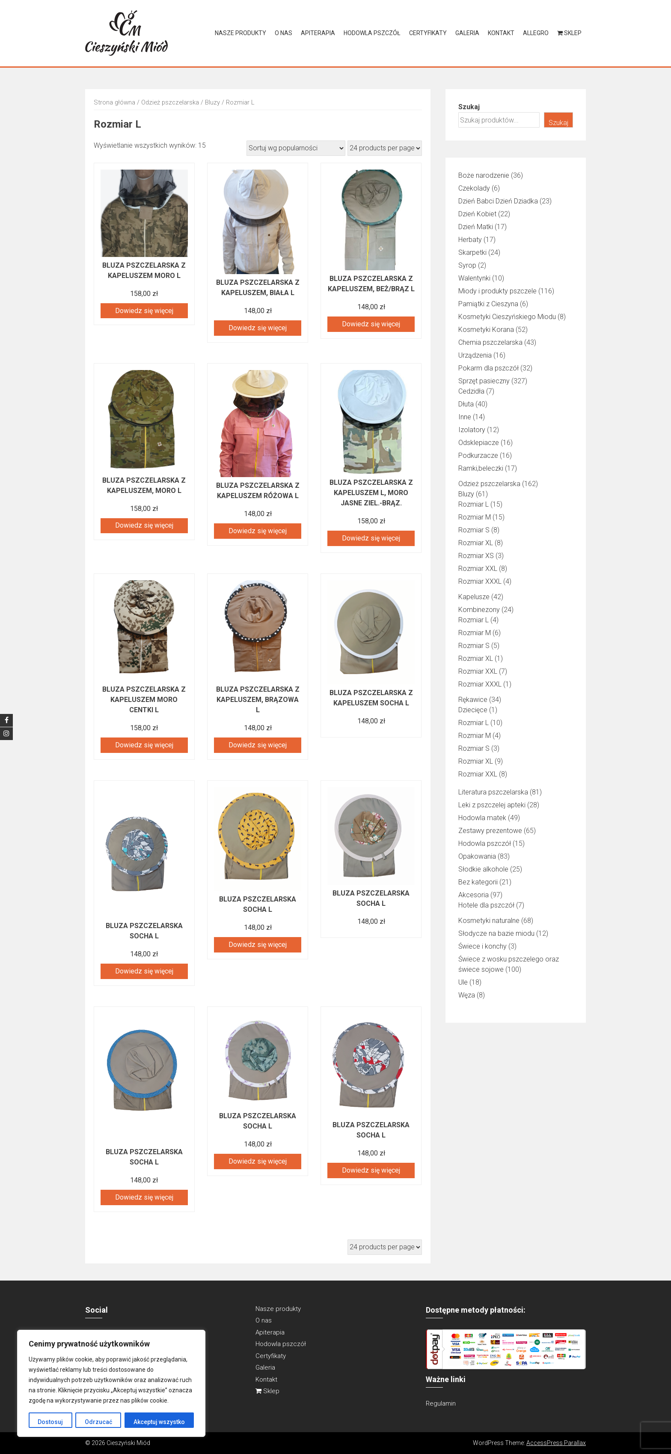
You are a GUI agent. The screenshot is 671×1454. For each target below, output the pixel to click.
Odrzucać (98, 1421)
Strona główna (114, 102)
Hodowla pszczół (372, 33)
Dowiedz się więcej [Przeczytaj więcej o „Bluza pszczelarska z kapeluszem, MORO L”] (144, 525)
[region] (111, 1383)
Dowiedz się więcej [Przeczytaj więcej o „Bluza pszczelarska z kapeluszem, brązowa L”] (258, 745)
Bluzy (212, 102)
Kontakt (501, 33)
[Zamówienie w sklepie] (295, 148)
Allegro (536, 33)
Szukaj (469, 107)
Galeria (467, 33)
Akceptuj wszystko (159, 1421)
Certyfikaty (428, 33)
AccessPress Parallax (556, 1442)
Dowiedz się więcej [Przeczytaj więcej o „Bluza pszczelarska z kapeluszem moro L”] (144, 311)
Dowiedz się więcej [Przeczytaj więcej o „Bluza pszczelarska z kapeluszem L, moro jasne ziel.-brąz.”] (371, 538)
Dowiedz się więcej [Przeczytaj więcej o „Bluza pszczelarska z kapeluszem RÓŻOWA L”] (258, 531)
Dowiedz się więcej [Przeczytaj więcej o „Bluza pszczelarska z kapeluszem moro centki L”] (144, 745)
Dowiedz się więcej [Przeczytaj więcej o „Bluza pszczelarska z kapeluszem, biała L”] (258, 328)
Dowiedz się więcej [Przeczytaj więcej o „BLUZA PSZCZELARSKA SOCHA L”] (144, 971)
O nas (283, 33)
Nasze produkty (240, 33)
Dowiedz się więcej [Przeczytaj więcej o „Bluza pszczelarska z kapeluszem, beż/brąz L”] (371, 324)
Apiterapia (318, 33)
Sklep (569, 33)
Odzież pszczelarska (170, 102)
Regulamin (441, 1403)
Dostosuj (50, 1421)
